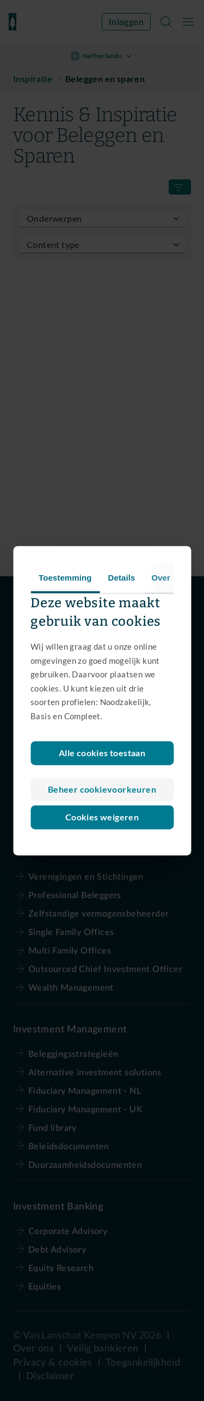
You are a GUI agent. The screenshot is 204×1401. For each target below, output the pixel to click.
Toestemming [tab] (65, 577)
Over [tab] (160, 577)
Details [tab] (121, 577)
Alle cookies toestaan (102, 753)
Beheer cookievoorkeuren (102, 789)
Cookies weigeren (102, 817)
